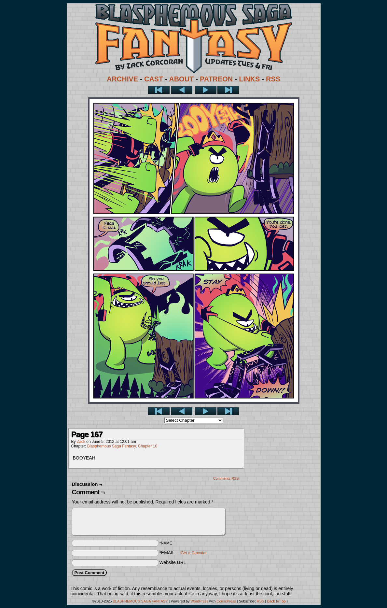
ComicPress (226, 601)
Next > (205, 90)
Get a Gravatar (194, 553)
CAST (153, 79)
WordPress (199, 601)
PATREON (216, 79)
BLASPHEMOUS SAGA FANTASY (140, 601)
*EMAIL (183, 552)
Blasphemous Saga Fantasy (111, 446)
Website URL (172, 562)
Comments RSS (226, 478)
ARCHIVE (122, 79)
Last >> (228, 90)
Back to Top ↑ (277, 601)
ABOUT (181, 79)
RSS (273, 79)
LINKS (249, 79)
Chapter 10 (147, 446)
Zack (81, 441)
